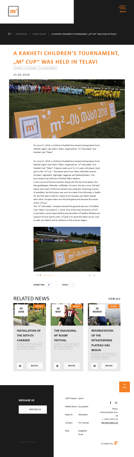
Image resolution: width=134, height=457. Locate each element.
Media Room (40, 34)
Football (31, 68)
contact (68, 423)
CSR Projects (71, 398)
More (34, 366)
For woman (83, 423)
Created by (109, 443)
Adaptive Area (82, 433)
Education (83, 414)
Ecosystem (83, 406)
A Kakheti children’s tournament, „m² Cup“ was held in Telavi (83, 34)
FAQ (67, 431)
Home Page (18, 34)
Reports (69, 414)
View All (115, 298)
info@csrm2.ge (109, 423)
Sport (18, 68)
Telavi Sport (48, 68)
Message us (35, 410)
